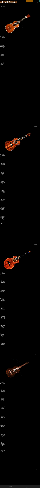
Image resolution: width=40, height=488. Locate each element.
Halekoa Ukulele (2, 300)
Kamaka (1, 180)
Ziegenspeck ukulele (2, 219)
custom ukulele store (2, 46)
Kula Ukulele (3, 190)
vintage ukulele (2, 217)
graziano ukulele (2, 298)
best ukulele (3, 162)
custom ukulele (2, 45)
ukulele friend (1, 62)
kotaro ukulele (3, 189)
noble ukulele (1, 199)
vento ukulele (3, 216)
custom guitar (3, 290)
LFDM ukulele (3, 317)
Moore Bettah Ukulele (2, 425)
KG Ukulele (3, 183)
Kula (0, 190)
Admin (17, 486)
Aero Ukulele (1, 37)
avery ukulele (3, 156)
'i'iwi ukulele (1, 155)
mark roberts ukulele (2, 318)
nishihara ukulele (2, 198)
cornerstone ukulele (2, 165)
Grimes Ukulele (2, 299)
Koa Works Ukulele (2, 310)
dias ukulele (1, 47)
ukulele (1, 443)
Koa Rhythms (3, 309)
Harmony (4, 47)
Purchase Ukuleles (29, 1)
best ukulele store (2, 163)
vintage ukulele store (2, 218)
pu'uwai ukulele (2, 207)
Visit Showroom (36, 1)
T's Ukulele (3, 336)
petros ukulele (3, 434)
